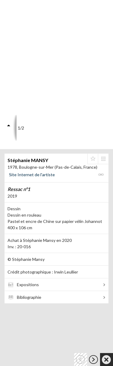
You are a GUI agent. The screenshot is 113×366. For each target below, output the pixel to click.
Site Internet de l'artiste (32, 174)
